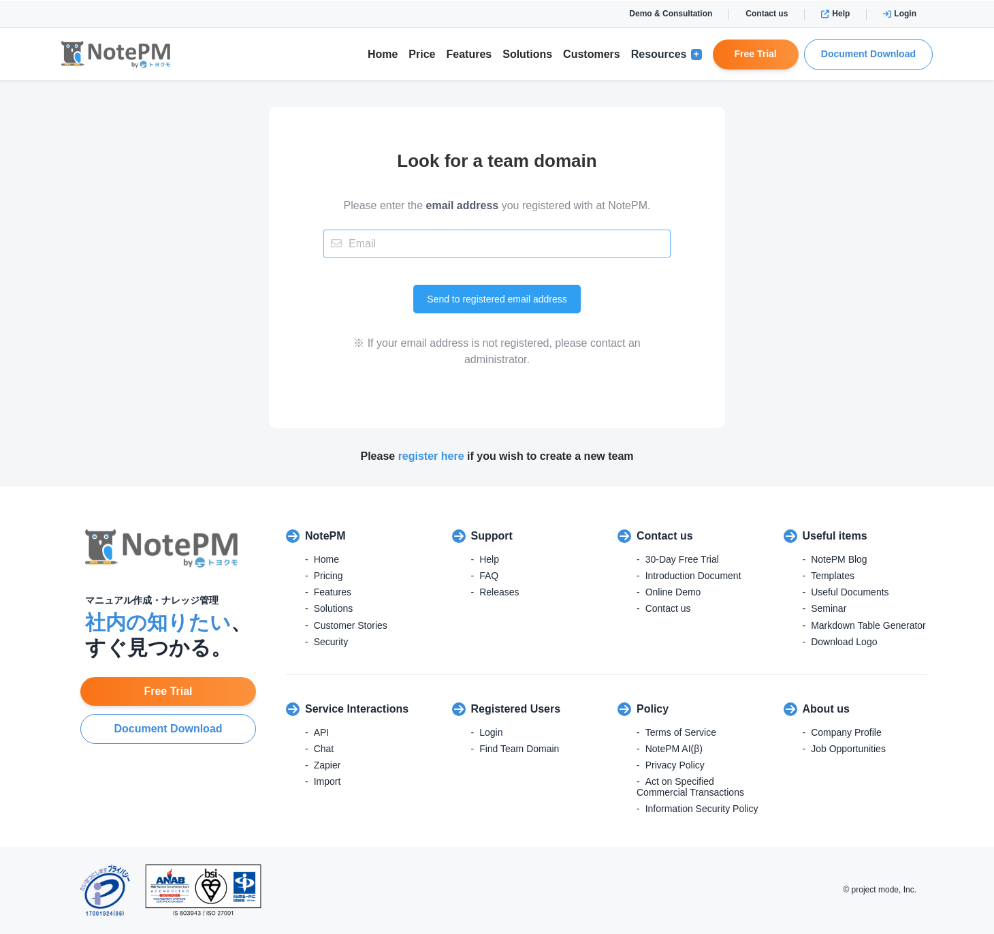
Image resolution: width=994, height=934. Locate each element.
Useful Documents (849, 592)
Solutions (527, 54)
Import (327, 781)
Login (899, 13)
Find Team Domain (519, 748)
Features (469, 54)
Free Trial (756, 53)
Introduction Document (693, 575)
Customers (591, 54)
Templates (832, 575)
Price (421, 54)
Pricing (328, 575)
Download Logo (844, 641)
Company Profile (846, 732)
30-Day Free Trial (682, 559)
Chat (324, 748)
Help (835, 13)
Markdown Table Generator (868, 625)
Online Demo (673, 592)
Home (383, 54)
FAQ (488, 575)
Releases (499, 592)
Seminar (828, 608)
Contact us (767, 13)
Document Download (868, 53)
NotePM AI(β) (674, 748)
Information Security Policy (701, 808)
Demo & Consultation (670, 13)
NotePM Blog (839, 559)
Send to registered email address (496, 299)
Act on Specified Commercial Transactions (690, 787)
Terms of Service (680, 732)
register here (431, 456)
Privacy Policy (675, 765)
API (322, 732)
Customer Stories (350, 625)
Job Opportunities (848, 748)
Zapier (327, 765)
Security (331, 641)
